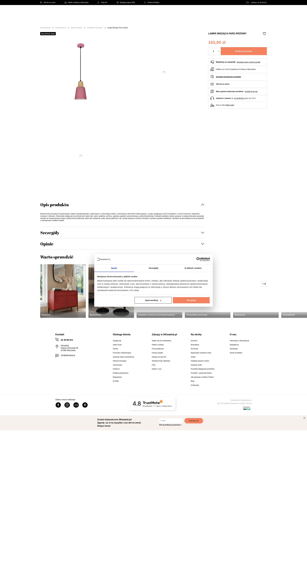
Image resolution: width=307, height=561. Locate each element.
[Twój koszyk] (262, 11)
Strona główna (45, 28)
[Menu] (49, 21)
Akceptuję (191, 300)
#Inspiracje (223, 21)
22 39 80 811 (262, 3)
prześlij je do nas (251, 91)
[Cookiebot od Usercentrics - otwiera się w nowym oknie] (198, 259)
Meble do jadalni (76, 28)
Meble (60, 21)
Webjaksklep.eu (246, 400)
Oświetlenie (181, 21)
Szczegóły (49, 232)
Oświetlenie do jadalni (95, 28)
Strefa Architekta (151, 2)
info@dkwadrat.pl (68, 355)
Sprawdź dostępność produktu (228, 77)
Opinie (46, 244)
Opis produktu (54, 204)
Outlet (195, 21)
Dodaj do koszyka (243, 51)
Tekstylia (167, 21)
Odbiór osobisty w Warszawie (76, 2)
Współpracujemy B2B (125, 2)
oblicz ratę (229, 105)
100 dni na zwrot (47, 2)
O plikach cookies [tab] (192, 268)
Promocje (207, 21)
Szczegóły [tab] (153, 268)
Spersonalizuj (153, 300)
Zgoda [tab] (114, 268)
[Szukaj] (153, 12)
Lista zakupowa (254, 10)
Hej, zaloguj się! (241, 11)
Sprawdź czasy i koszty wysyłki (248, 62)
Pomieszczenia (60, 28)
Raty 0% (102, 2)
